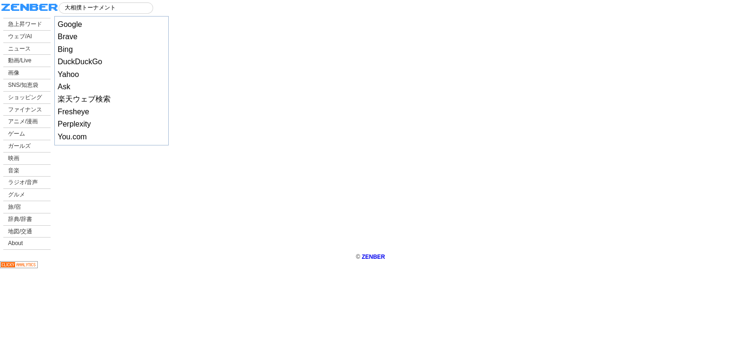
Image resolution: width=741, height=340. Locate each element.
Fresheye (73, 112)
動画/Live (19, 60)
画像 (13, 72)
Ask (64, 87)
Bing (65, 49)
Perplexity (74, 124)
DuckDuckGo (80, 62)
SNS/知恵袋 (23, 85)
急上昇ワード (25, 24)
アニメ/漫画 (23, 121)
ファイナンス (25, 109)
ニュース (19, 48)
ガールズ (19, 146)
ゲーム (16, 133)
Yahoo (68, 74)
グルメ (16, 194)
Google (70, 24)
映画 (13, 158)
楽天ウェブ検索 (84, 99)
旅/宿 (14, 207)
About (15, 243)
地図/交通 (20, 231)
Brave (68, 37)
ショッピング (25, 97)
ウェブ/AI (20, 36)
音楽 (13, 170)
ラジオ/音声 (23, 182)
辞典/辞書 (20, 219)
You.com (72, 137)
